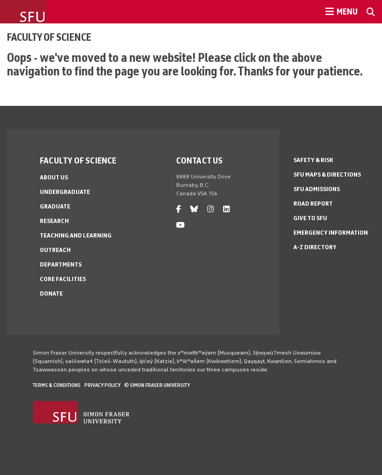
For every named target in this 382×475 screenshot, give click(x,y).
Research (54, 221)
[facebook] (178, 209)
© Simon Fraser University (157, 385)
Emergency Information (330, 233)
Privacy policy (102, 385)
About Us (54, 177)
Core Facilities (63, 279)
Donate (51, 293)
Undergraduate (65, 192)
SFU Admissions (316, 189)
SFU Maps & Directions (327, 174)
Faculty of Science (49, 37)
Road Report (313, 204)
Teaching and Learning (76, 235)
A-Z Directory (315, 247)
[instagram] (210, 209)
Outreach (55, 250)
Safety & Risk (313, 160)
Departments (61, 264)
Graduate (55, 206)
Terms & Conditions (57, 385)
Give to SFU (310, 218)
